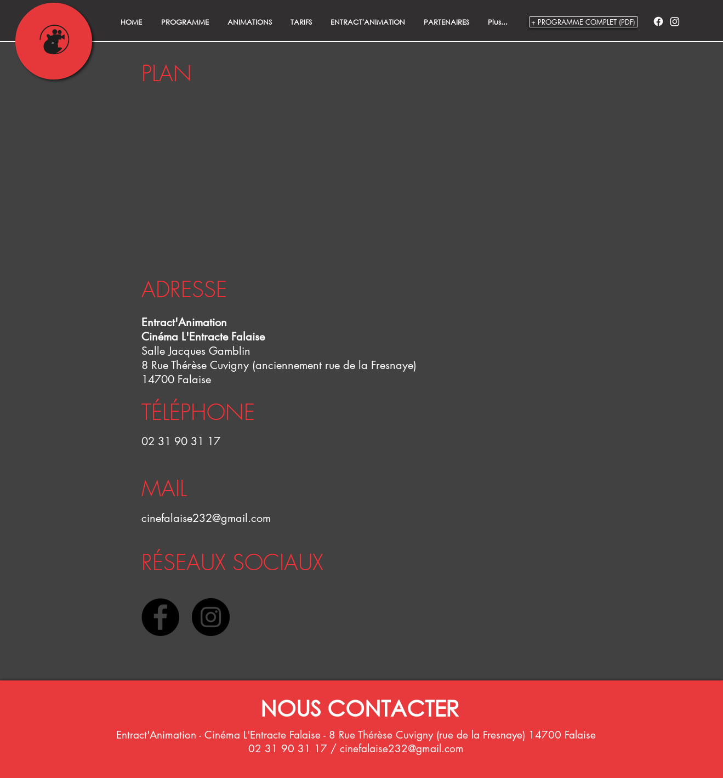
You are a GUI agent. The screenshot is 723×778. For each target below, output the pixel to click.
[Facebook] (658, 21)
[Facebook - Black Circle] (160, 617)
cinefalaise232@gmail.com (206, 518)
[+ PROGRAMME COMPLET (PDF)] (583, 21)
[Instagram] (675, 21)
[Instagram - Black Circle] (211, 617)
